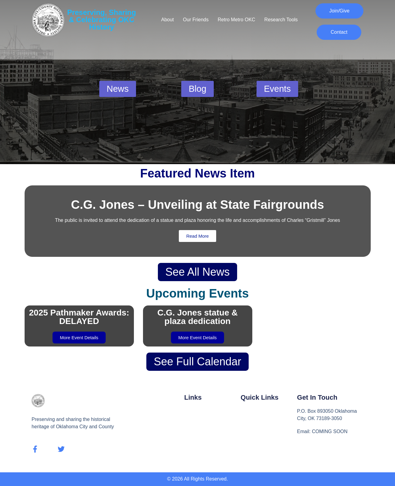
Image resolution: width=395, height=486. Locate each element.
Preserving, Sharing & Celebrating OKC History (101, 19)
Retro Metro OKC (236, 19)
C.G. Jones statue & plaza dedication (197, 317)
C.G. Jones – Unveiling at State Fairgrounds (197, 204)
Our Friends (196, 19)
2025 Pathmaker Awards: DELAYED (79, 317)
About (167, 19)
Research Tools (281, 19)
